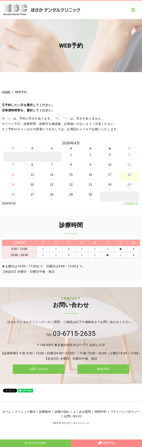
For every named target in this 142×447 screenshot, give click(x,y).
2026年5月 (131, 203)
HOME (6, 92)
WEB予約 (106, 443)
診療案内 (45, 411)
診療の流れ (62, 411)
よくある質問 (82, 411)
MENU (133, 9)
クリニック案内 (25, 411)
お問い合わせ (38, 369)
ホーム (6, 411)
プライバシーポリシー (125, 411)
